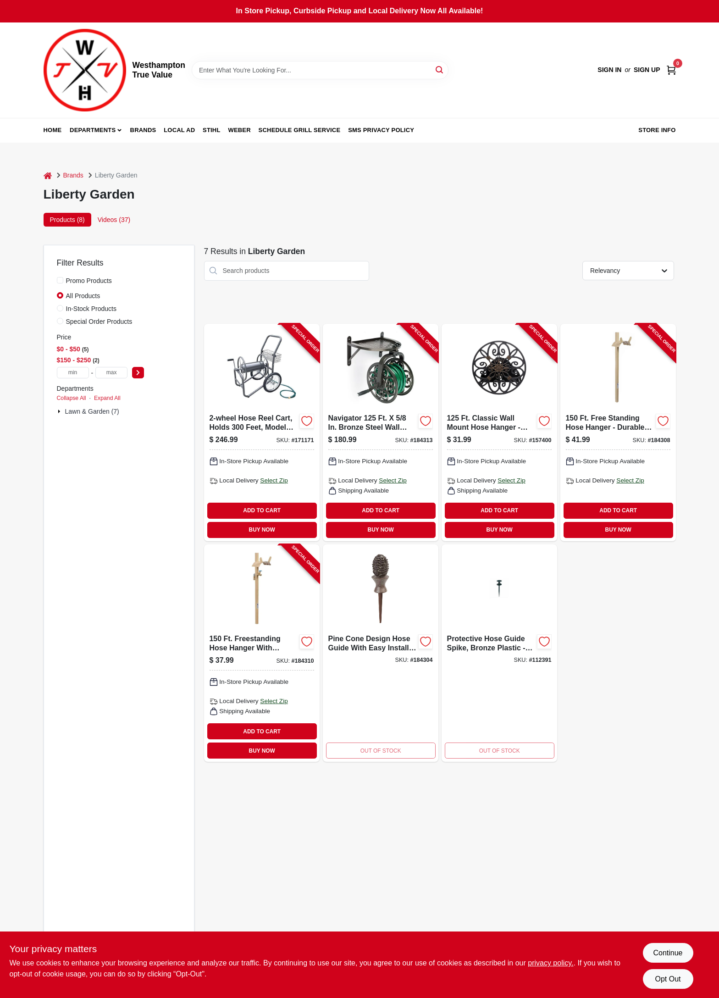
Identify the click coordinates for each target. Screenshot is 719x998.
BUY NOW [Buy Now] (262, 530)
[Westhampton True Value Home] (85, 70)
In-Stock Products (91, 308)
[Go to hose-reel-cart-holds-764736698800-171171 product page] (262, 432)
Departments (93, 130)
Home (53, 130)
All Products (83, 296)
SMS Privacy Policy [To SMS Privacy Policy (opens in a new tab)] (381, 130)
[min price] (73, 372)
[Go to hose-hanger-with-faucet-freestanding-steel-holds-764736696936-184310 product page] (262, 653)
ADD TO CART (262, 510)
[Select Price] (138, 372)
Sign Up (647, 69)
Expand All (107, 398)
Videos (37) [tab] (114, 219)
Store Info (656, 130)
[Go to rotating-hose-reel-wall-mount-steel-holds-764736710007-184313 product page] (380, 432)
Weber (239, 130)
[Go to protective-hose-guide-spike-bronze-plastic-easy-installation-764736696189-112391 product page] (499, 653)
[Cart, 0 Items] (671, 70)
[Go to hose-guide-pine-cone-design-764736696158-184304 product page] (380, 653)
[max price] (111, 372)
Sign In (609, 69)
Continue (667, 953)
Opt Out (667, 979)
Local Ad (179, 130)
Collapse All (71, 398)
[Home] (48, 175)
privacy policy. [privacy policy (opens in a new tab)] (550, 963)
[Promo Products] (60, 280)
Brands (143, 130)
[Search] (440, 69)
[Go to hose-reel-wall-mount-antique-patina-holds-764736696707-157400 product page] (499, 432)
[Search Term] (320, 70)
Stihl (212, 130)
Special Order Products (99, 321)
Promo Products (89, 280)
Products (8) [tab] (67, 219)
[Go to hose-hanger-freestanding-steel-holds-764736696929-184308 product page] (618, 432)
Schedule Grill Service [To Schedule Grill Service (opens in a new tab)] (300, 130)
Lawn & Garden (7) (92, 411)
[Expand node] (60, 411)
